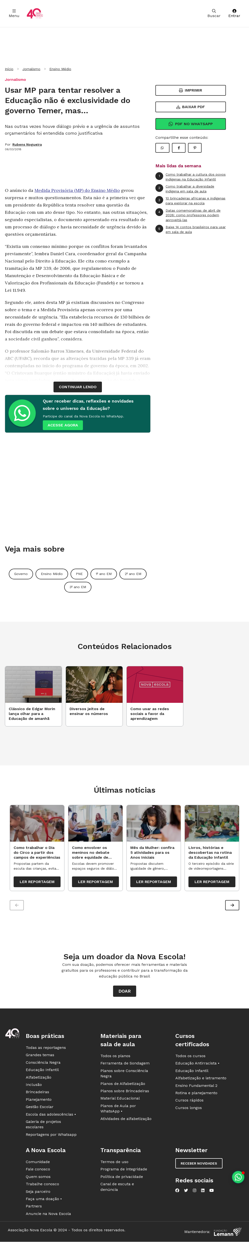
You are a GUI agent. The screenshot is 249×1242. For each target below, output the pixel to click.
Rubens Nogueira (27, 144)
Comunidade (38, 1162)
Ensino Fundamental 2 (196, 1086)
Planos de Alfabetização (122, 1084)
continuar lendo (78, 387)
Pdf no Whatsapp (190, 124)
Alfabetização (38, 1078)
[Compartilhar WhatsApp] (162, 148)
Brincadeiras (37, 1093)
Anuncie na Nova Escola (48, 1214)
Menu (14, 13)
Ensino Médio (60, 69)
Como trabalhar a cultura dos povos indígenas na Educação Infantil (190, 176)
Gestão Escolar (39, 1107)
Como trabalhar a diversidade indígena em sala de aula (184, 188)
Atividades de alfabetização (125, 1119)
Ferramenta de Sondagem (125, 1064)
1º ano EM (104, 574)
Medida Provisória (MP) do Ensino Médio (77, 190)
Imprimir (190, 90)
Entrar (234, 13)
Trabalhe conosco (42, 1185)
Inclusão (34, 1085)
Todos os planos (115, 1056)
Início (9, 69)
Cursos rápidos (189, 1101)
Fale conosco (38, 1170)
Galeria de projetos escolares (43, 1125)
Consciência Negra (43, 1063)
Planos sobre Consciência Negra (124, 1074)
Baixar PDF (190, 106)
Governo (21, 574)
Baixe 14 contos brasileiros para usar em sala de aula (190, 229)
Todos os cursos (190, 1056)
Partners (34, 1207)
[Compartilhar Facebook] (179, 148)
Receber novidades (199, 1164)
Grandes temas (40, 1056)
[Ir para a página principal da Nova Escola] (34, 13)
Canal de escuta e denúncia (117, 1188)
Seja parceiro (38, 1192)
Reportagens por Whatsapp (51, 1135)
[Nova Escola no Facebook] (177, 1191)
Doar (124, 992)
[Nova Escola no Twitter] (186, 1191)
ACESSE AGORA (63, 425)
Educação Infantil (42, 1070)
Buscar (214, 13)
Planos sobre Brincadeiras (124, 1092)
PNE (79, 574)
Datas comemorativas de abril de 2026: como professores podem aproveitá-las (188, 215)
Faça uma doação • (44, 1199)
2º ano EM (133, 574)
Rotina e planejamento (196, 1093)
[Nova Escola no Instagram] (194, 1191)
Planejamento (39, 1100)
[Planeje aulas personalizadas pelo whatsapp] (238, 1177)
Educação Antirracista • (197, 1064)
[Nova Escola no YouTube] (211, 1191)
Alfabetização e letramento (200, 1079)
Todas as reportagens (46, 1048)
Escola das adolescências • (51, 1115)
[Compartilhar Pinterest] (195, 148)
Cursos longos (188, 1108)
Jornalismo (31, 69)
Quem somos (38, 1177)
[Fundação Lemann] (227, 1232)
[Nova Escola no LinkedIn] (203, 1191)
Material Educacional (120, 1099)
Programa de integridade (123, 1170)
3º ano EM (78, 587)
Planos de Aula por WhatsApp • (118, 1109)
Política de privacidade (121, 1177)
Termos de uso (114, 1162)
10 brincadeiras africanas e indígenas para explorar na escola (190, 200)
